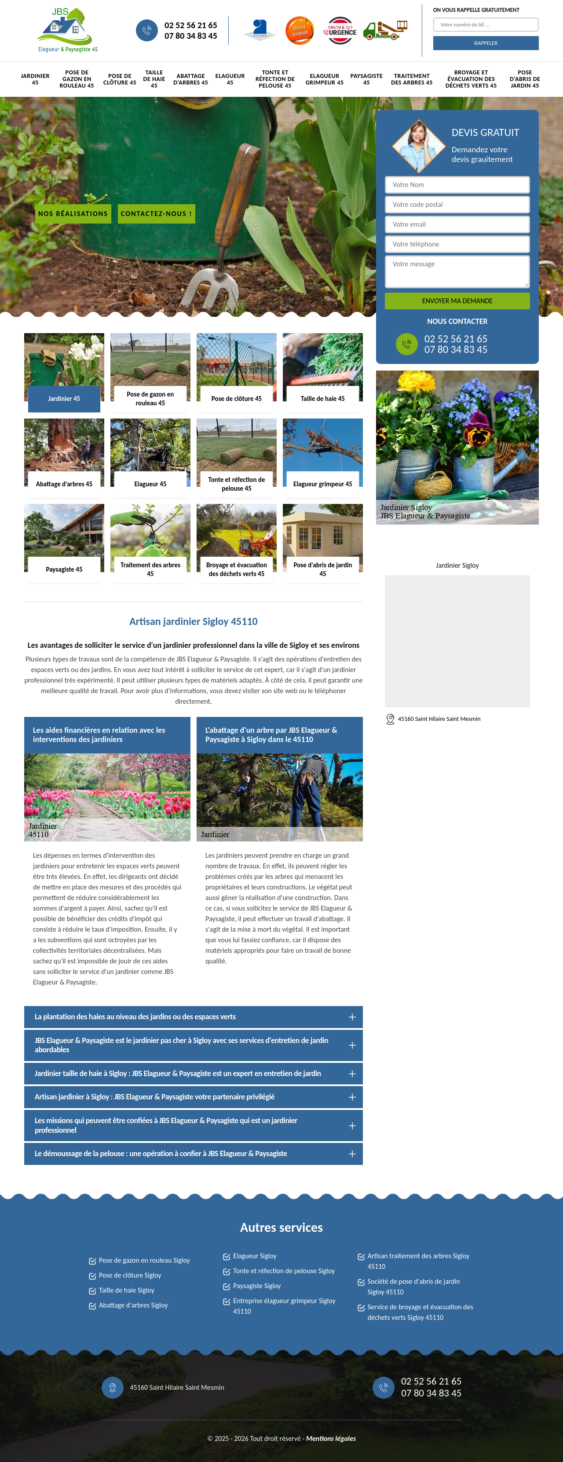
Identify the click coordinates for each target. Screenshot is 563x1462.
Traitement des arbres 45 (412, 79)
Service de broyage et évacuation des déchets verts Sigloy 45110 (420, 1312)
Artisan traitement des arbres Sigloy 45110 (419, 1261)
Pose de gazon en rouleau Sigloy (144, 1260)
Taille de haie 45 (154, 79)
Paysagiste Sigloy (257, 1286)
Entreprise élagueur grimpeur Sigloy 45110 (284, 1306)
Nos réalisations (73, 213)
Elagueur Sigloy (254, 1256)
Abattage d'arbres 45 (190, 79)
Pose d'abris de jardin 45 (525, 79)
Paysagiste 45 (367, 79)
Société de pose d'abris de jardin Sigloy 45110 (414, 1286)
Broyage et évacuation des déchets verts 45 (471, 79)
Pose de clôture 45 (119, 79)
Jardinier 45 (35, 79)
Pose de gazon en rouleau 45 (77, 79)
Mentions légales (331, 1438)
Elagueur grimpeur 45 (325, 79)
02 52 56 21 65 (191, 25)
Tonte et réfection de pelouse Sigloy (284, 1271)
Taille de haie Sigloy (126, 1290)
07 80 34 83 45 (191, 35)
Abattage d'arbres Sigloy (133, 1305)
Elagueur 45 (230, 79)
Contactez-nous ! (157, 213)
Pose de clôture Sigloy (130, 1275)
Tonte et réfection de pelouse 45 (275, 79)
